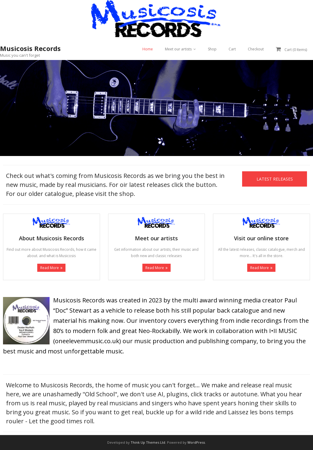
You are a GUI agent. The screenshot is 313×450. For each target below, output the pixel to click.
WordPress (196, 442)
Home (147, 49)
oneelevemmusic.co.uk (87, 341)
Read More (49, 267)
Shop (212, 49)
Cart (232, 49)
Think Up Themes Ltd (148, 442)
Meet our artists (178, 49)
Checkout (256, 49)
